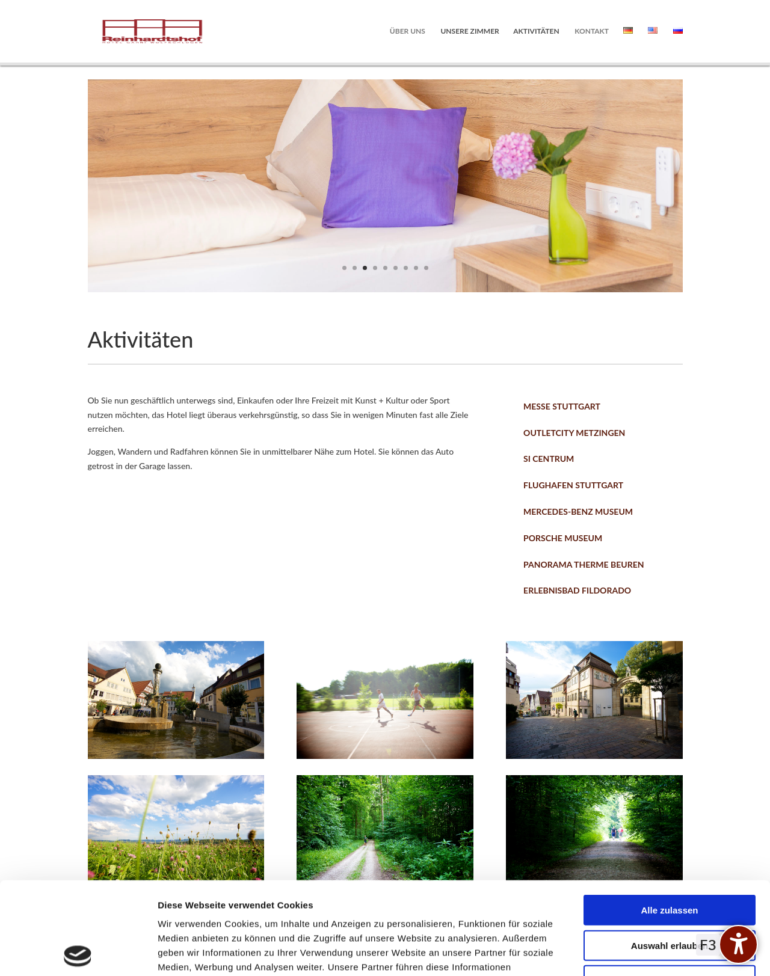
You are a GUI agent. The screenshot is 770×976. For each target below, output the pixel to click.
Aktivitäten (536, 31)
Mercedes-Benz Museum (578, 511)
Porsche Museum (562, 538)
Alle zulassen (669, 817)
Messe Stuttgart (561, 406)
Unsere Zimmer (469, 31)
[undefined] (738, 944)
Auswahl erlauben (669, 853)
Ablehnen (669, 888)
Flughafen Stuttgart (573, 485)
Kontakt (591, 31)
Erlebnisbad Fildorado (577, 590)
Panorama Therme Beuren (583, 564)
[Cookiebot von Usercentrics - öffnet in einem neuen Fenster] (78, 953)
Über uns (407, 31)
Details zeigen (639, 952)
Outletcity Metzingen (574, 433)
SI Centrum (548, 458)
